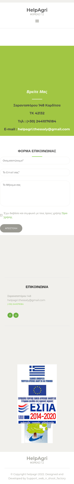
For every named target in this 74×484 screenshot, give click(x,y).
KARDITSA (37, 258)
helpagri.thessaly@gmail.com (44, 129)
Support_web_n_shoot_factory (46, 478)
